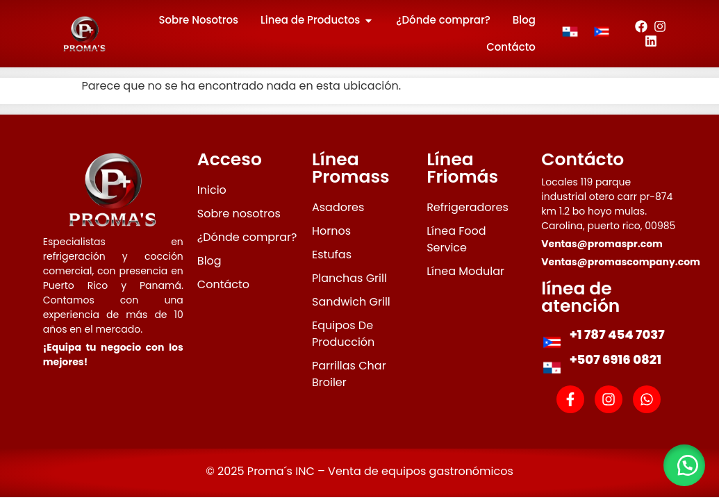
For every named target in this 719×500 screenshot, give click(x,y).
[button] (684, 465)
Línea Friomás (462, 168)
